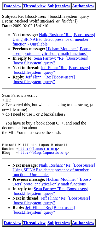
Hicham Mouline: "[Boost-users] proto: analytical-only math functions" (52, 51)
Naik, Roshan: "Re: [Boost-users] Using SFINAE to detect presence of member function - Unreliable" (54, 39)
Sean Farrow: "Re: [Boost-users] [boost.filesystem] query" (50, 60)
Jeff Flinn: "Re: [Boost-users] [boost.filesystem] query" (51, 70)
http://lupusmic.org (37, 151)
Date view (12, 6)
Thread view (34, 6)
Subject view (59, 6)
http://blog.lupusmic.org (42, 155)
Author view (83, 6)
